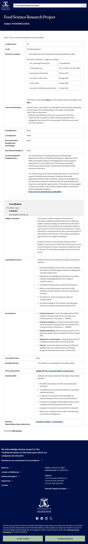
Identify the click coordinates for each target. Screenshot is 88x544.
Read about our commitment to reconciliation (20, 460)
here (48, 100)
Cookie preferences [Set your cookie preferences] (65, 538)
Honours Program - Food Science (49, 421)
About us (5, 467)
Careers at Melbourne (10, 472)
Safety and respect (9, 476)
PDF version (17, 431)
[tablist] (50, 5)
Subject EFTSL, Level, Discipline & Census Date (55, 371)
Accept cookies (23, 538)
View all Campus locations (55, 488)
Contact (4, 485)
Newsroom (5, 481)
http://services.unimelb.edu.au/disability (45, 192)
